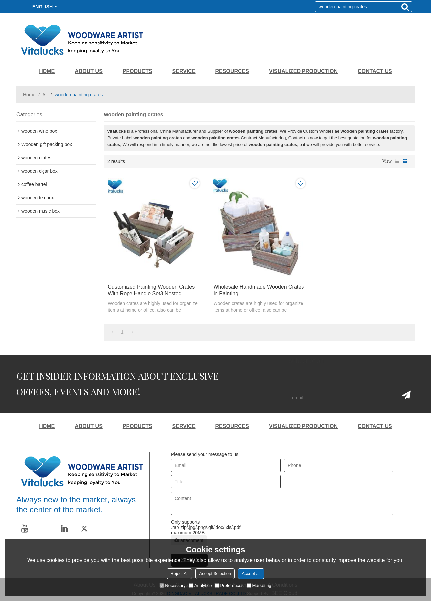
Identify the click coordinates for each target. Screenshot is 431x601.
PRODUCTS (137, 71)
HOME (47, 71)
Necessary (172, 585)
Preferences (229, 585)
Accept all (251, 573)
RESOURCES (232, 71)
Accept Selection (215, 573)
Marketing (259, 585)
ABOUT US (89, 71)
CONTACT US (375, 71)
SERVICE (184, 71)
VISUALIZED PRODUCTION (303, 71)
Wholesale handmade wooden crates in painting (258, 290)
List (397, 161)
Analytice (200, 585)
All (45, 94)
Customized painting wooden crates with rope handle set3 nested (151, 290)
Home (29, 94)
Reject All (179, 573)
